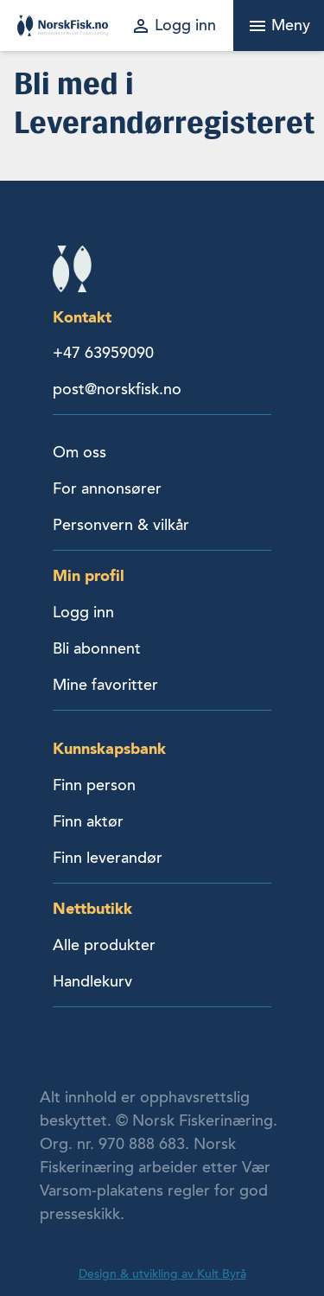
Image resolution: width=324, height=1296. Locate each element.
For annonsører (107, 488)
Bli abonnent (97, 648)
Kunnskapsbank (109, 748)
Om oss (79, 452)
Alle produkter (104, 944)
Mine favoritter (105, 684)
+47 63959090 (103, 352)
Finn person (94, 785)
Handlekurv (92, 981)
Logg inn (83, 612)
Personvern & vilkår (121, 524)
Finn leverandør (107, 857)
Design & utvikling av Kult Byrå (162, 1274)
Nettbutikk (92, 908)
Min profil (88, 575)
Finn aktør (88, 821)
